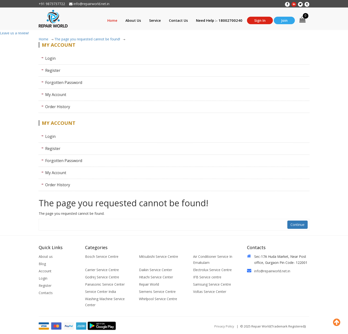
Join (284, 20)
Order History (57, 106)
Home (112, 20)
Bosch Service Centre (101, 256)
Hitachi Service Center (156, 277)
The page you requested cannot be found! (89, 39)
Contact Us (178, 20)
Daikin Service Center (155, 269)
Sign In (260, 20)
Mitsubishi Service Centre (158, 256)
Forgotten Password (63, 82)
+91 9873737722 (52, 3)
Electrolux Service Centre (212, 269)
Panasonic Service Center (105, 284)
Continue (297, 224)
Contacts (46, 292)
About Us (133, 20)
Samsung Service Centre (212, 284)
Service (155, 20)
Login (50, 58)
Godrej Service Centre (102, 277)
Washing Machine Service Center (105, 302)
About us (46, 256)
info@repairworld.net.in (89, 3)
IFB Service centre (207, 277)
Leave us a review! (14, 33)
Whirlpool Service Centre (158, 299)
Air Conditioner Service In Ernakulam (212, 259)
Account (45, 271)
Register (52, 70)
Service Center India (100, 291)
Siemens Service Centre (157, 291)
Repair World (149, 284)
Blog (42, 263)
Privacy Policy (224, 326)
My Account (55, 94)
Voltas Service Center (209, 291)
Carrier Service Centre (102, 269)
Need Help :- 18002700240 (219, 20)
